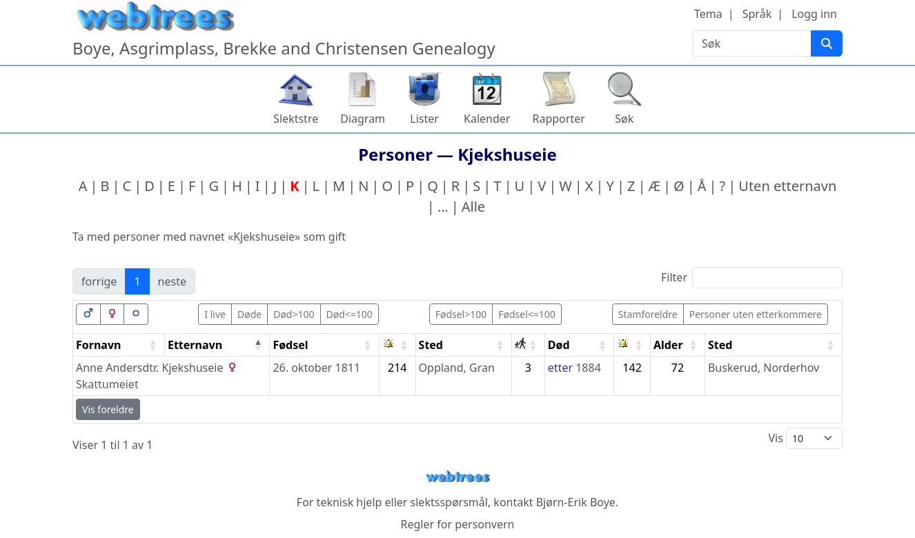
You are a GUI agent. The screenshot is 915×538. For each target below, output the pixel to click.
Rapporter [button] (558, 118)
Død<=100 (349, 314)
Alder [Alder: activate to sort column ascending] (668, 344)
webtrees (457, 477)
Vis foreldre (108, 409)
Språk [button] (756, 13)
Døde (249, 314)
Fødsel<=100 (526, 314)
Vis (805, 438)
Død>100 (293, 314)
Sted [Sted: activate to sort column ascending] (431, 344)
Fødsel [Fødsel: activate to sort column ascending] (290, 344)
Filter (752, 277)
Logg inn (814, 13)
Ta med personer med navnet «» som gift (209, 236)
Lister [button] (424, 118)
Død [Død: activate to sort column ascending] (559, 344)
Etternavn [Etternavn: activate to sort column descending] (195, 344)
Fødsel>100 (461, 314)
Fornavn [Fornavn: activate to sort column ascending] (98, 344)
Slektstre (295, 118)
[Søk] (827, 43)
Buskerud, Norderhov (763, 367)
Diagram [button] (362, 118)
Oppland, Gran (457, 367)
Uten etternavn (787, 186)
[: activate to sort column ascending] (398, 345)
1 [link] (137, 281)
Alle (473, 206)
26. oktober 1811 (316, 367)
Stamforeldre (648, 314)
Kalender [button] (487, 118)
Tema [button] (708, 13)
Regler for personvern (457, 524)
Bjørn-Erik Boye (576, 502)
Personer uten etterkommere (755, 314)
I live (215, 314)
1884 (588, 367)
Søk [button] (624, 118)
